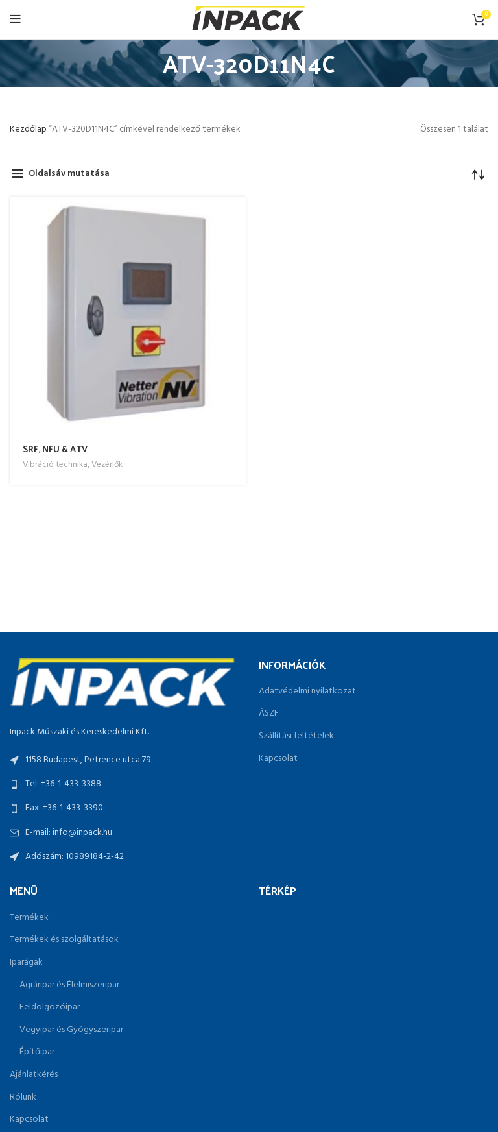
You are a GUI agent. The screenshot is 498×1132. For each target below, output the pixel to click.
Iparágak (26, 962)
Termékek (29, 917)
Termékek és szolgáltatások (64, 939)
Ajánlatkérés (34, 1074)
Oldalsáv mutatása (69, 173)
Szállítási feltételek (296, 736)
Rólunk (23, 1097)
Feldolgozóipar (49, 1007)
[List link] (124, 784)
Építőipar (36, 1052)
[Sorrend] (478, 174)
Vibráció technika (55, 465)
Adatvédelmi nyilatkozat (307, 691)
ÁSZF (269, 713)
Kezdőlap (29, 129)
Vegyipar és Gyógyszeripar (71, 1030)
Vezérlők (107, 465)
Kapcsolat (278, 759)
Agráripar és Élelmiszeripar (69, 985)
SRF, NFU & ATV (55, 448)
